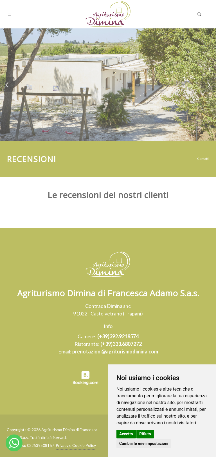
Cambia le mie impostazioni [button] (143, 443)
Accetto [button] (126, 434)
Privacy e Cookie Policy (76, 445)
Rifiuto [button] (145, 434)
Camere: (108, 336)
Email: (108, 351)
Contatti (203, 158)
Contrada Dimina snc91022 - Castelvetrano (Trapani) (108, 310)
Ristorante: (108, 344)
